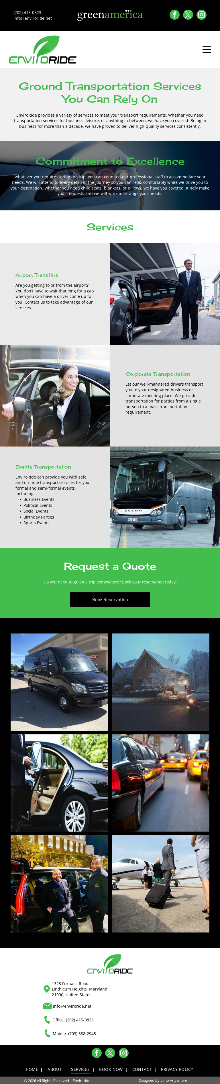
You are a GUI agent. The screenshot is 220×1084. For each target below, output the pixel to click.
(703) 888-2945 (82, 1033)
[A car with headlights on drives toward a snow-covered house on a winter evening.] (160, 681)
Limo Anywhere (173, 1079)
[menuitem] (34, 1069)
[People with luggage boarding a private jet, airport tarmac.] (160, 883)
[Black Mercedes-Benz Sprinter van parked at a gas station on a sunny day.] (59, 681)
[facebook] (175, 15)
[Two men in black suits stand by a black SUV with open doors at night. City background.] (59, 883)
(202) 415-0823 (80, 1019)
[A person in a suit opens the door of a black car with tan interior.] (59, 782)
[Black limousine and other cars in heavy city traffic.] (160, 782)
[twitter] (188, 15)
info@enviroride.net (72, 1005)
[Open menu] (207, 49)
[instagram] (202, 15)
